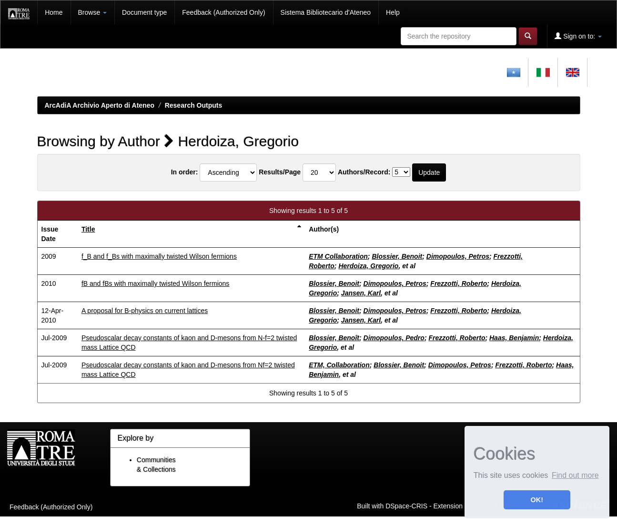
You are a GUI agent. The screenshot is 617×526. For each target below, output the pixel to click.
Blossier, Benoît (334, 338)
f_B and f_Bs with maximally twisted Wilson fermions (159, 256)
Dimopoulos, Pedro (394, 338)
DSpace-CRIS (406, 505)
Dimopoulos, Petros (457, 256)
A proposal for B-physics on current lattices (144, 310)
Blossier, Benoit (397, 256)
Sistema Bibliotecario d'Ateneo (326, 12)
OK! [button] (537, 500)
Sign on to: (578, 36)
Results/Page (280, 172)
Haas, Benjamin (514, 338)
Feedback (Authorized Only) (223, 12)
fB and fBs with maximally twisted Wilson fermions (155, 283)
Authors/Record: (364, 172)
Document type (144, 12)
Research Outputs (194, 105)
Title (88, 229)
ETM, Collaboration (339, 365)
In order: (184, 172)
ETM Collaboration (338, 256)
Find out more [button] (575, 475)
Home (53, 12)
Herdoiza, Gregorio (368, 266)
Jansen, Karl (361, 293)
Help (393, 12)
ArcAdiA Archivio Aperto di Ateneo (100, 105)
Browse (92, 12)
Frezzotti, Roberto (458, 283)
